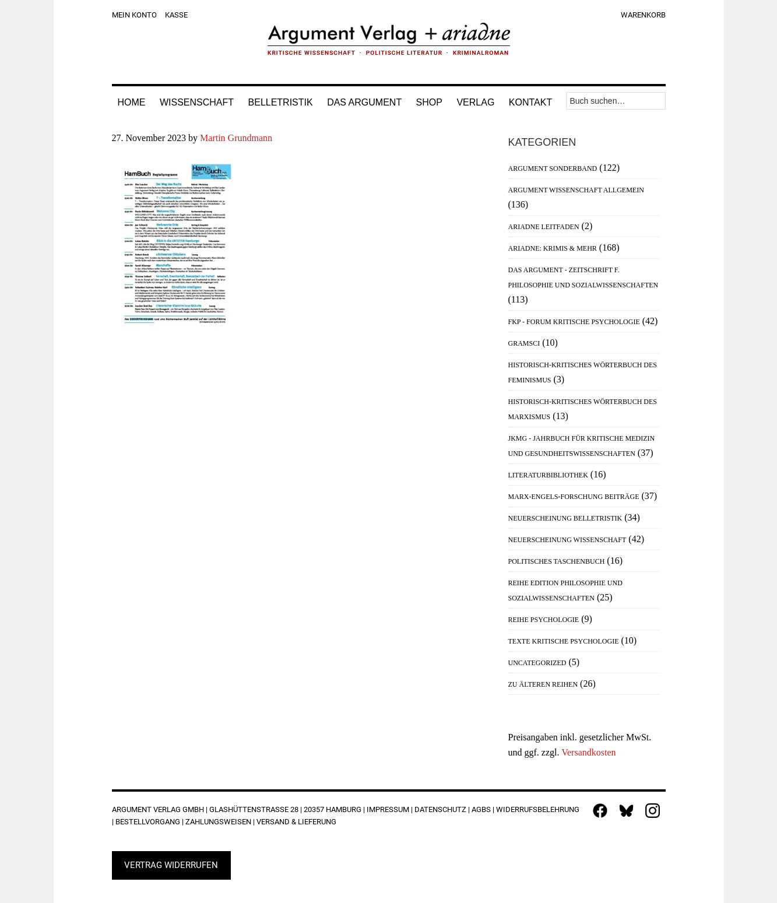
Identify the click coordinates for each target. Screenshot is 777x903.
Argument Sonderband (552, 168)
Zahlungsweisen (218, 821)
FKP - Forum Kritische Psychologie (574, 322)
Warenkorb (643, 14)
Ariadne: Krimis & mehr (552, 248)
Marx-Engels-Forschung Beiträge (573, 497)
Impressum (388, 809)
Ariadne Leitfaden (543, 227)
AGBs (481, 809)
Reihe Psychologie (543, 620)
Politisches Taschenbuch (556, 561)
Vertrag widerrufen (171, 865)
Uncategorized (537, 663)
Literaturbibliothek (548, 475)
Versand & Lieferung (296, 821)
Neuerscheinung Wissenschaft (567, 540)
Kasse (176, 14)
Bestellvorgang (147, 821)
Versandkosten (588, 752)
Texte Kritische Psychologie (563, 641)
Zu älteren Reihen (543, 684)
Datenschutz (440, 809)
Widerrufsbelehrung (537, 809)
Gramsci (524, 343)
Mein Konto (134, 14)
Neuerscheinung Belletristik (565, 518)
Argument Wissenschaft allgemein (576, 190)
